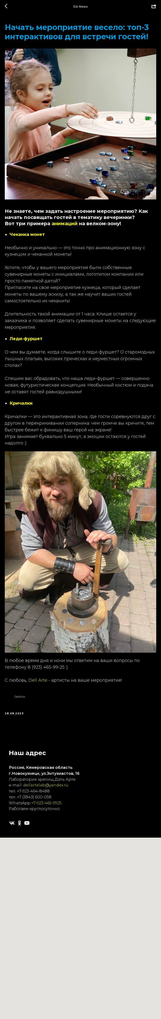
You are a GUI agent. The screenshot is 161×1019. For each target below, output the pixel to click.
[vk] (12, 823)
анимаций (65, 223)
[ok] (19, 823)
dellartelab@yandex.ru (45, 785)
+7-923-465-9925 (46, 803)
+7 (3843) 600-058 (34, 797)
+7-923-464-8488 (33, 791)
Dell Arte (37, 680)
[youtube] (27, 823)
